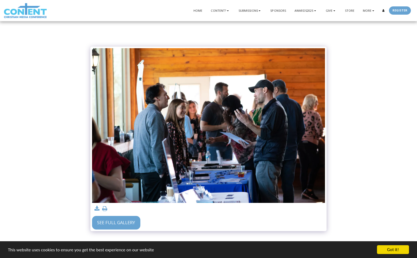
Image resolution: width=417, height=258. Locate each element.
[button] (220, 10)
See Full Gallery (116, 222)
